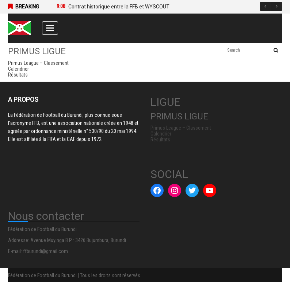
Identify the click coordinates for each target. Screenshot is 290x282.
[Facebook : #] (157, 190)
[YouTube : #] (209, 190)
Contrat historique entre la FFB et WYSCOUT (118, 7)
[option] (162, 6)
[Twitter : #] (192, 190)
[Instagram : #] (174, 190)
